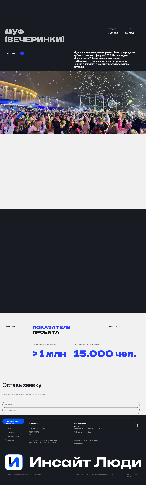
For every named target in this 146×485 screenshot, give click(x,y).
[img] (73, 462)
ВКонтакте (78, 428)
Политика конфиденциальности (100, 474)
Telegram (78, 432)
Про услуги (9, 432)
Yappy (90, 428)
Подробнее (11, 53)
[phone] (71, 410)
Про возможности (12, 436)
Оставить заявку (13, 421)
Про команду (10, 440)
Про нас (8, 428)
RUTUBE (100, 428)
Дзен (90, 432)
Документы (78, 474)
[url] (71, 416)
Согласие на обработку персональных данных (23, 474)
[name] (71, 404)
